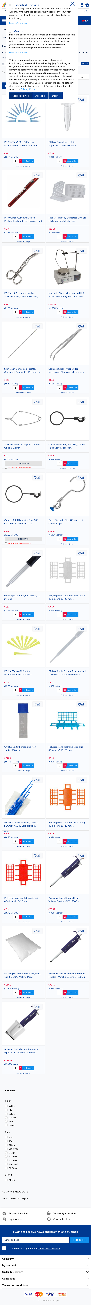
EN (84, 20)
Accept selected (20, 95)
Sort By (6, 72)
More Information (18, 23)
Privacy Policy (28, 89)
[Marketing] (10, 31)
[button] (79, 99)
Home (4, 29)
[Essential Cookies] (10, 5)
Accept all (40, 95)
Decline (56, 95)
